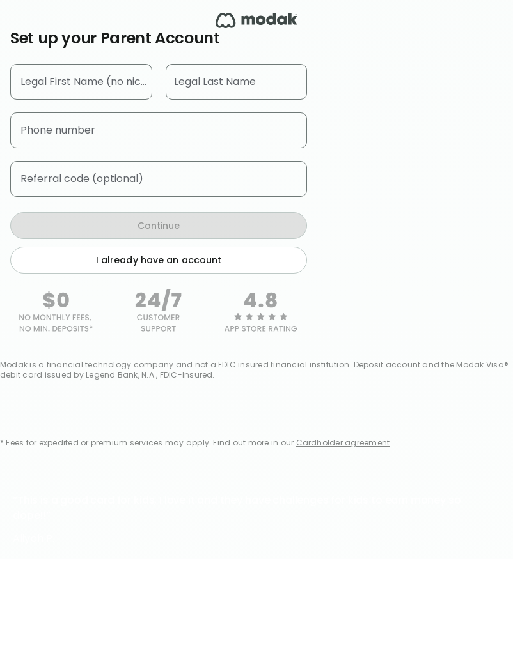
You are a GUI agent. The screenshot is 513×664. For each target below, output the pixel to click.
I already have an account (159, 260)
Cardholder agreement (343, 442)
